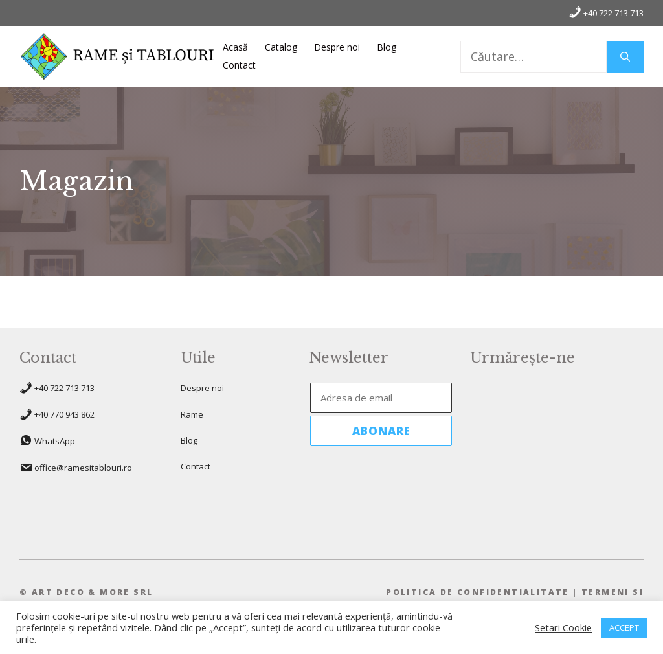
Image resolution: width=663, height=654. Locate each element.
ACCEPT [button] (624, 627)
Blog (386, 47)
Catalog (281, 47)
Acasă (235, 47)
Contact (239, 65)
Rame (192, 414)
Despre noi (337, 47)
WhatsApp (54, 441)
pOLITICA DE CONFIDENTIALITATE (477, 592)
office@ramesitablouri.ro (83, 467)
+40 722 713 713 (606, 12)
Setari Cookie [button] (563, 627)
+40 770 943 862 (64, 414)
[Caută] (625, 57)
